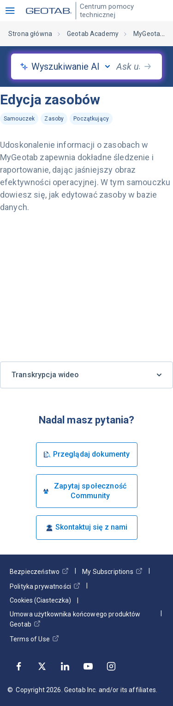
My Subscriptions (112, 571)
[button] (10, 10)
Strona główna (30, 33)
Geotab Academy (93, 33)
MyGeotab (148, 33)
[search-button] (148, 66)
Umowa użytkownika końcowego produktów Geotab (75, 619)
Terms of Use (34, 639)
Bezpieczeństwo (39, 571)
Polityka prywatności (45, 586)
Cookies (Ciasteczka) (40, 600)
